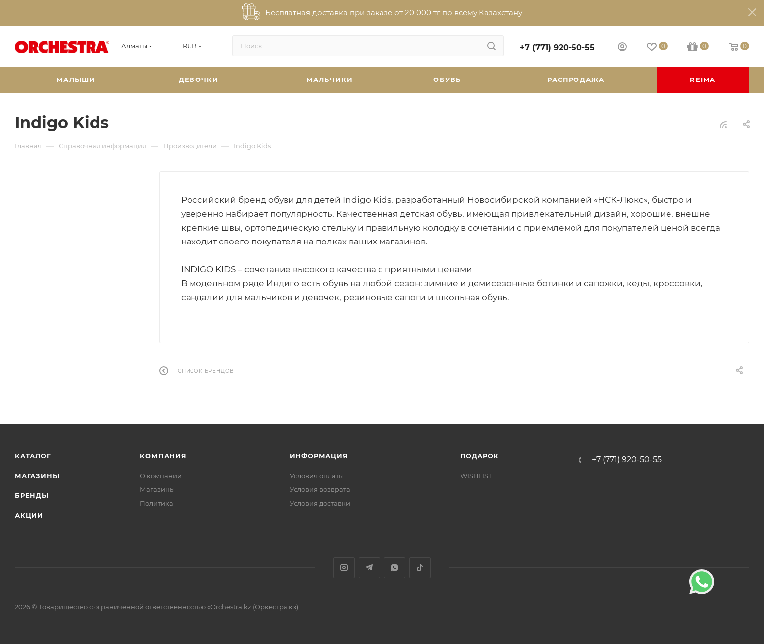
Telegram (369, 567)
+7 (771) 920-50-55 (557, 47)
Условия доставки (320, 503)
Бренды (32, 495)
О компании (161, 476)
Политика (156, 503)
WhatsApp (394, 567)
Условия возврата (320, 489)
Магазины (37, 476)
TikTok (420, 567)
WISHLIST (476, 476)
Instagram (344, 567)
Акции (29, 515)
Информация (319, 456)
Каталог (33, 456)
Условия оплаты (317, 476)
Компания (163, 456)
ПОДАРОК (479, 456)
